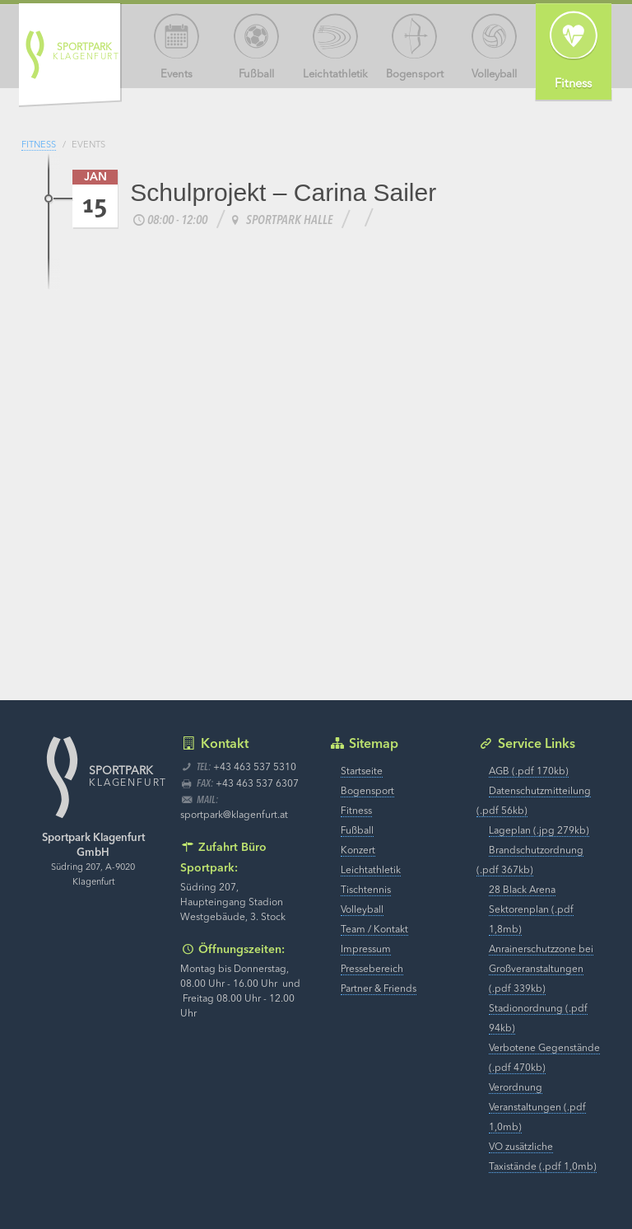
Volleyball (362, 910)
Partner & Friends (378, 989)
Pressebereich (372, 969)
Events (88, 145)
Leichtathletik (371, 871)
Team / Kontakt (374, 930)
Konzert (358, 851)
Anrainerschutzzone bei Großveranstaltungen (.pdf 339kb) (541, 969)
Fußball (357, 831)
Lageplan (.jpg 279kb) (539, 831)
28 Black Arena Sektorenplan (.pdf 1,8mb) (531, 910)
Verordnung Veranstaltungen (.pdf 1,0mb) (537, 1108)
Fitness (38, 145)
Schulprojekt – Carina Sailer (283, 192)
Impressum (366, 950)
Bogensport (367, 792)
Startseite (362, 772)
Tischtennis (366, 890)
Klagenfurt (86, 52)
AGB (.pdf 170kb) (529, 772)
